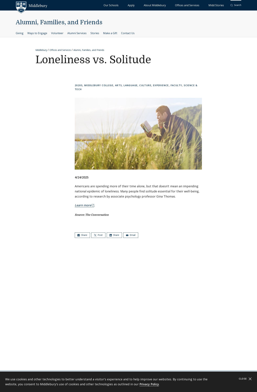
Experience (161, 85)
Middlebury (41, 50)
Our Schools (144, 5)
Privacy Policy (149, 384)
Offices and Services (198, 5)
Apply (158, 5)
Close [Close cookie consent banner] (245, 379)
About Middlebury (174, 5)
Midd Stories (220, 5)
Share (82, 235)
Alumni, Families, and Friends (59, 22)
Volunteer (57, 33)
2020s (78, 85)
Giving (19, 33)
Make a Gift (110, 33)
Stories (94, 33)
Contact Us (128, 33)
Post (98, 235)
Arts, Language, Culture (133, 85)
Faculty (176, 85)
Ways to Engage (37, 33)
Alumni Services (77, 33)
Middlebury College (98, 85)
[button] (235, 5)
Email (130, 235)
